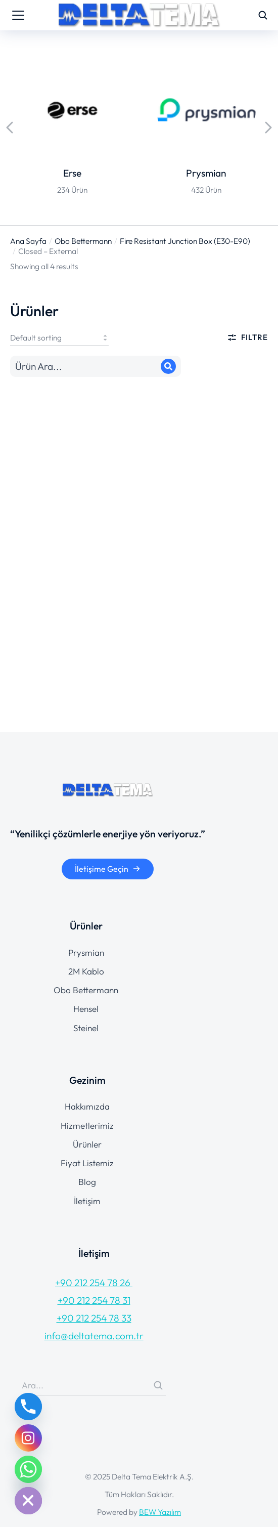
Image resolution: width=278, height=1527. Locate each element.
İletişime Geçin (108, 869)
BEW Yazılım (160, 1512)
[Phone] (28, 1406)
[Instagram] (28, 1438)
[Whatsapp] (28, 1469)
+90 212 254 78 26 (93, 1283)
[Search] (168, 366)
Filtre (247, 337)
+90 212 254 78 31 (94, 1300)
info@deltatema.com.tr (94, 1336)
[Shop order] (59, 337)
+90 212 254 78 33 (94, 1318)
